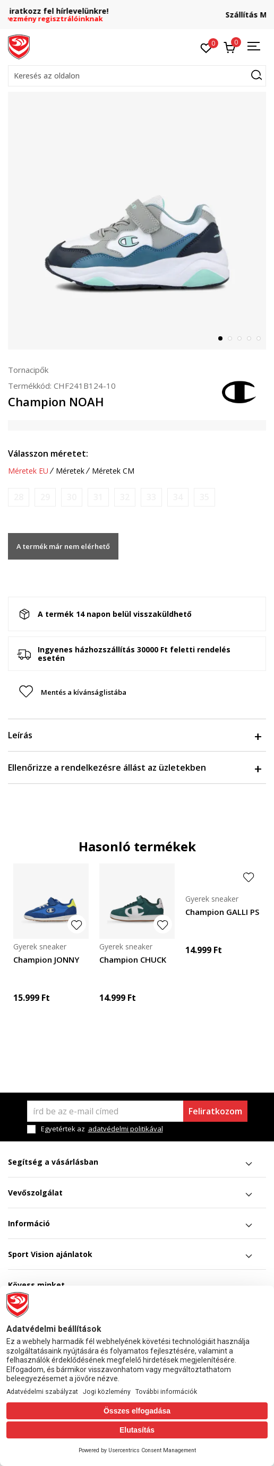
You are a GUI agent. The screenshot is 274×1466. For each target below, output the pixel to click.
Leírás (134, 735)
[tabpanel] (137, 221)
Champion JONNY (46, 959)
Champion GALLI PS (222, 911)
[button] (137, 75)
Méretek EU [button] (28, 471)
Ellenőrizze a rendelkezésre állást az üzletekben (134, 767)
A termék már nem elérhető (63, 546)
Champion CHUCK (132, 959)
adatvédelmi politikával (125, 1128)
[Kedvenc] (206, 47)
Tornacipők (28, 369)
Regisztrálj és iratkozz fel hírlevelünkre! (137, 11)
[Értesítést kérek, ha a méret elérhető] (18, 497)
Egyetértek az (102, 1128)
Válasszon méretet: (48, 453)
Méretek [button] (70, 471)
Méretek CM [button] (113, 471)
